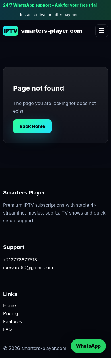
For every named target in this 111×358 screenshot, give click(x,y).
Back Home (32, 126)
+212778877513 (20, 260)
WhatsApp (88, 346)
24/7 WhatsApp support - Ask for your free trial (50, 5)
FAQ (7, 329)
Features (12, 321)
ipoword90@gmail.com (28, 267)
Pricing (10, 313)
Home (9, 305)
